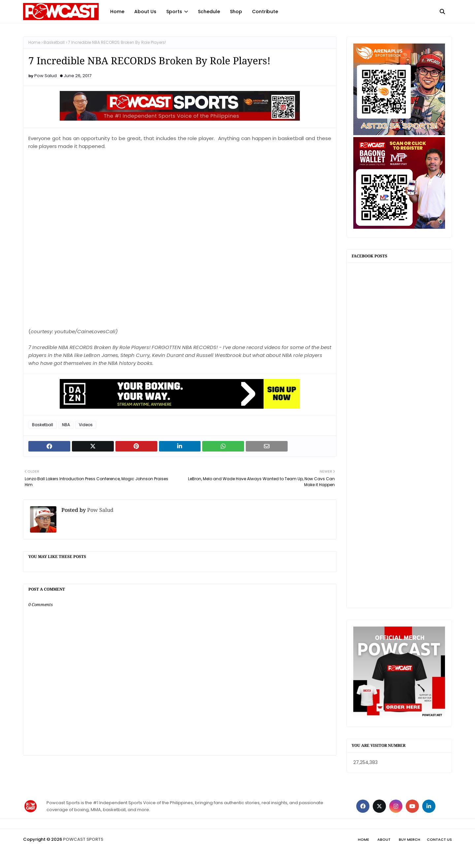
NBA (66, 424)
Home (34, 42)
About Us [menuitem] (145, 11)
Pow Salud (45, 76)
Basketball (54, 42)
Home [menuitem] (117, 11)
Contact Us (439, 839)
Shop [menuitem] (236, 11)
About (384, 839)
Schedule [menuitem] (209, 11)
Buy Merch (409, 839)
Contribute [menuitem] (265, 11)
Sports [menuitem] (174, 11)
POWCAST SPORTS (83, 839)
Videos (86, 424)
